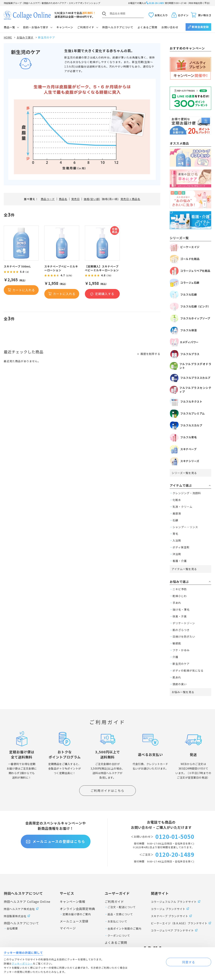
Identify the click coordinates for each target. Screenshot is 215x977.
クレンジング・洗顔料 (187, 493)
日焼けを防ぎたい (184, 636)
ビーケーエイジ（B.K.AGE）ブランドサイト (179, 923)
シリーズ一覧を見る (184, 473)
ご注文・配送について (122, 907)
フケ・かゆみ (181, 650)
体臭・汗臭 (180, 616)
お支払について (117, 921)
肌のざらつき (181, 630)
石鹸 (175, 520)
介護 (175, 657)
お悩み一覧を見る (183, 692)
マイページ (68, 928)
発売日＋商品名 (130, 199)
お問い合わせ (169, 27)
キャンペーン (64, 27)
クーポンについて (119, 935)
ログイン (183, 15)
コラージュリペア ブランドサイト (172, 930)
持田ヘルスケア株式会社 (19, 909)
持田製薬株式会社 (15, 916)
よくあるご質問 (147, 27)
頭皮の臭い (180, 684)
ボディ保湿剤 (181, 547)
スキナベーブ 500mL (17, 266)
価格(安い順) (92, 199)
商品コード (48, 199)
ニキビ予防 (180, 589)
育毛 (175, 534)
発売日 (75, 199)
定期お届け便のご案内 (77, 914)
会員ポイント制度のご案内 (124, 928)
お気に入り (161, 15)
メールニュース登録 (74, 921)
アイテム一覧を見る (184, 569)
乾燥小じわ (180, 596)
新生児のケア (181, 664)
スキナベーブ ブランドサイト (169, 916)
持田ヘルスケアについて (117, 27)
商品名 (63, 199)
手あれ (177, 603)
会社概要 (12, 928)
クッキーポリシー (22, 963)
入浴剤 (177, 540)
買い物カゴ (204, 15)
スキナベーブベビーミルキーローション (61, 268)
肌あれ (177, 677)
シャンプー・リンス (185, 527)
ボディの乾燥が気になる (188, 670)
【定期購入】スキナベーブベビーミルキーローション (102, 268)
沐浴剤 (177, 554)
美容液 (177, 513)
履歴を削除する (150, 354)
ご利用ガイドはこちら (107, 790)
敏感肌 (177, 643)
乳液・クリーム (182, 507)
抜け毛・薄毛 (181, 609)
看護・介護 (180, 561)
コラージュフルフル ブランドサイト (174, 902)
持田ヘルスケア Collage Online (27, 901)
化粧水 (177, 500)
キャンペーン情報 (72, 901)
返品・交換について (120, 914)
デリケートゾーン (184, 623)
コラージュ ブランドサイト (168, 909)
